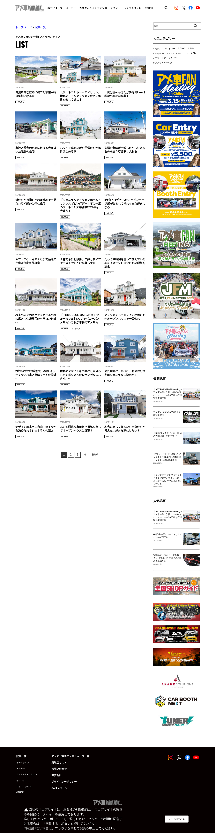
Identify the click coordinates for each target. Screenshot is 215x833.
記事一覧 (40, 27)
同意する (176, 819)
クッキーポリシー (49, 819)
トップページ (23, 27)
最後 (95, 454)
